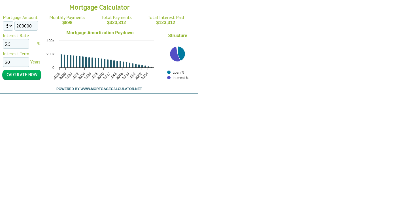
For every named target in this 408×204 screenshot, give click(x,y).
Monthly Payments (67, 17)
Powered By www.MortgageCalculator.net (99, 89)
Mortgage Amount (20, 17)
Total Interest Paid (166, 17)
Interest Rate (16, 35)
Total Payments (116, 17)
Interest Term (16, 53)
